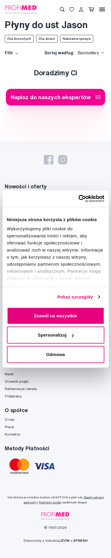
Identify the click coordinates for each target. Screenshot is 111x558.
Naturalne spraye (77, 38)
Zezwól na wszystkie (55, 315)
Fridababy (13, 396)
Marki (9, 374)
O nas (9, 419)
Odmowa (55, 354)
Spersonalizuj (56, 334)
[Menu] (102, 9)
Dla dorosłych (19, 38)
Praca (9, 427)
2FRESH (80, 540)
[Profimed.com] (21, 9)
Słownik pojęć (17, 381)
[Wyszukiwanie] (62, 9)
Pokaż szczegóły (75, 296)
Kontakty (12, 434)
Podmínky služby (50, 502)
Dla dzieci (47, 38)
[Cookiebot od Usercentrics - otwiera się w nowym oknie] (79, 199)
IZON (64, 540)
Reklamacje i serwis (21, 389)
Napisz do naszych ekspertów (55, 97)
